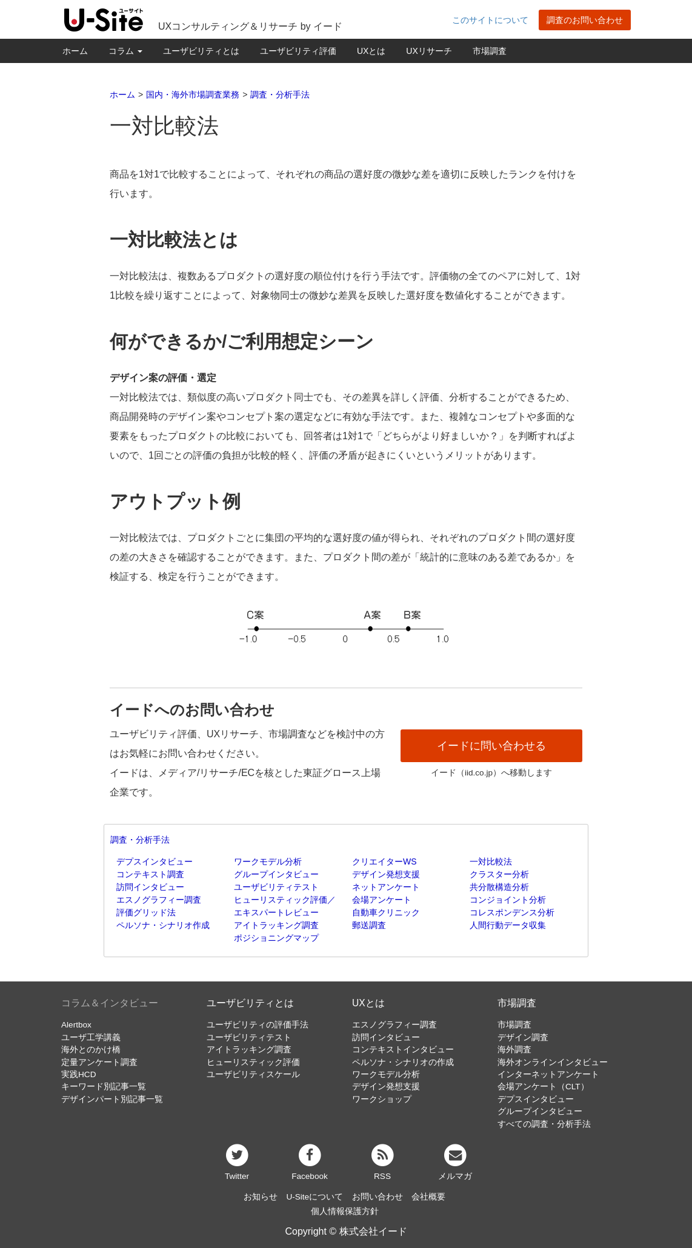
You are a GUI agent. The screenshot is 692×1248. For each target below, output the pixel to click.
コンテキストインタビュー (403, 1049)
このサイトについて (490, 20)
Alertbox (76, 1024)
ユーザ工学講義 (91, 1037)
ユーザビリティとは (201, 51)
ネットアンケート (386, 887)
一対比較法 (491, 861)
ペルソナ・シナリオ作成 (163, 925)
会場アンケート (381, 899)
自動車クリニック (386, 912)
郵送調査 (369, 925)
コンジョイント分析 (508, 899)
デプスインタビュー (154, 861)
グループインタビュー (276, 874)
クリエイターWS (384, 861)
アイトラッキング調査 (276, 925)
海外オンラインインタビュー (552, 1062)
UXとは (371, 51)
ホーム (75, 51)
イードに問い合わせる (491, 746)
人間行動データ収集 (508, 925)
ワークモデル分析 (268, 861)
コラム (125, 51)
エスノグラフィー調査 (158, 899)
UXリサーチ (428, 51)
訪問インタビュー (150, 887)
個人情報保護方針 (345, 1211)
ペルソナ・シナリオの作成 (403, 1062)
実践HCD (78, 1074)
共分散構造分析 (499, 887)
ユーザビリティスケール (253, 1074)
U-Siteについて (314, 1196)
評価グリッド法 (146, 912)
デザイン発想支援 (386, 874)
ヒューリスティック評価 (253, 1062)
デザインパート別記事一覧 (112, 1099)
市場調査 (490, 51)
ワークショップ (381, 1099)
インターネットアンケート (548, 1074)
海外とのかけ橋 (91, 1049)
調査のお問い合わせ (585, 20)
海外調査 (514, 1049)
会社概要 (428, 1196)
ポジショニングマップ (276, 938)
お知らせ (261, 1196)
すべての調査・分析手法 (544, 1124)
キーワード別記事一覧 (103, 1086)
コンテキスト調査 (150, 874)
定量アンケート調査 (99, 1062)
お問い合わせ (377, 1196)
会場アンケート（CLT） (543, 1086)
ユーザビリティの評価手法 (257, 1024)
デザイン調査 (522, 1037)
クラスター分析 (499, 874)
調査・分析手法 (140, 840)
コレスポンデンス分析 (512, 912)
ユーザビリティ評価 (298, 51)
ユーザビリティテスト (276, 887)
